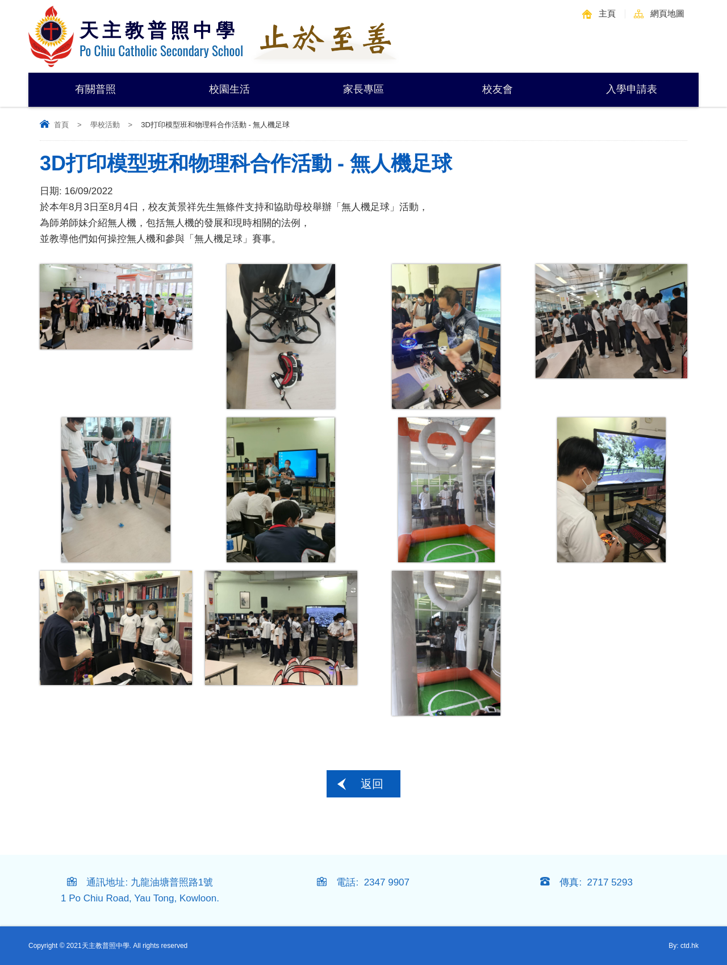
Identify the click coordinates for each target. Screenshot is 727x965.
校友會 (497, 89)
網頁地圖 (667, 13)
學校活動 (105, 124)
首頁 (61, 124)
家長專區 (363, 89)
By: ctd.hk (683, 946)
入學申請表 (631, 89)
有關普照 (95, 89)
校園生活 (229, 89)
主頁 (607, 13)
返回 (372, 784)
